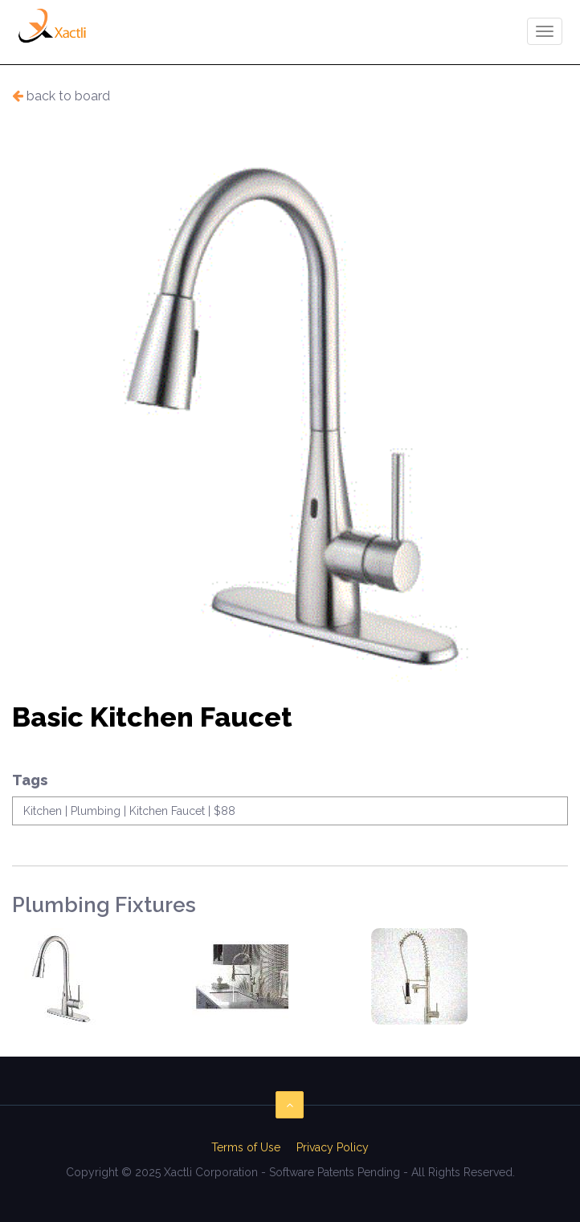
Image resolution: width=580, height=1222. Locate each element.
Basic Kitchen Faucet (152, 718)
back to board (61, 96)
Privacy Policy (332, 1147)
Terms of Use (245, 1147)
